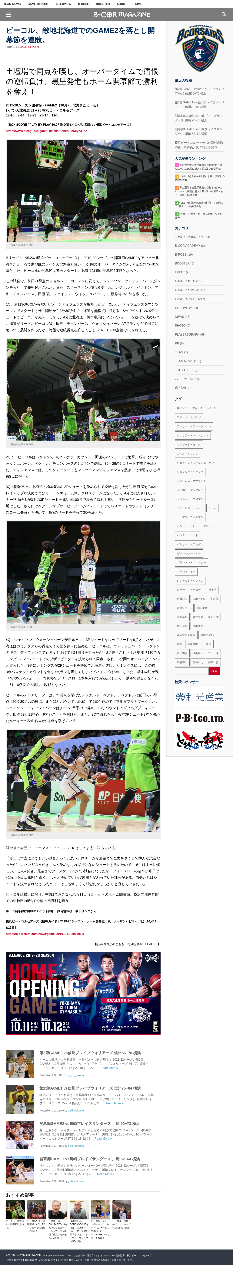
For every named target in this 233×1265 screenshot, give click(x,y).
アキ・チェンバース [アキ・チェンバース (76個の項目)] (204, 408)
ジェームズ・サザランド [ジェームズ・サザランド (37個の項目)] (191, 480)
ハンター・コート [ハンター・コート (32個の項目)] (187, 535)
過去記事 (181, 387)
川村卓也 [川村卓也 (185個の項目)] (182, 616)
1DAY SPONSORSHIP (190, 236)
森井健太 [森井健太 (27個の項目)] (198, 616)
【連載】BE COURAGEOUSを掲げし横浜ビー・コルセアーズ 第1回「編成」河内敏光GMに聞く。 (57, 1229)
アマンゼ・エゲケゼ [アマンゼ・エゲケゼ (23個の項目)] (189, 417)
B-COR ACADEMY (187, 245)
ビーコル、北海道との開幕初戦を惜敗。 (15, 1224)
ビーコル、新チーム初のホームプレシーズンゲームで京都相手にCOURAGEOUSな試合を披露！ (100, 1229)
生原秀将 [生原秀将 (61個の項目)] (192, 644)
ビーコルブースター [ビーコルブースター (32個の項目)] (189, 553)
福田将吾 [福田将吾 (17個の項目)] (182, 653)
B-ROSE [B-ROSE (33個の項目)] (182, 408)
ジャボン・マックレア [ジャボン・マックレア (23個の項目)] (190, 489)
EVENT (180, 272)
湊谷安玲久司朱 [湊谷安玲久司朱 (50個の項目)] (186, 635)
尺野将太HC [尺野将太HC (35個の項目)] (184, 607)
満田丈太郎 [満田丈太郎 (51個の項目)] (207, 635)
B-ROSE (180, 254)
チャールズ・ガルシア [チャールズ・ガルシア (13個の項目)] (190, 508)
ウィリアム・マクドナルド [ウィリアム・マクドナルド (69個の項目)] (193, 435)
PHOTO (180, 325)
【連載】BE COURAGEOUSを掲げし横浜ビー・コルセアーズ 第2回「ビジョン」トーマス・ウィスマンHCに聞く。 (79, 1231)
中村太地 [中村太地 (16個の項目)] (211, 589)
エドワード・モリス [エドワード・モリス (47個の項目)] (189, 444)
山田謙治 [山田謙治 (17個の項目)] (201, 607)
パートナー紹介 (185, 379)
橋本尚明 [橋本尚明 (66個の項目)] (198, 625)
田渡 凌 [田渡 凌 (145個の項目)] (207, 644)
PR (177, 343)
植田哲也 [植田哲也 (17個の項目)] (182, 625)
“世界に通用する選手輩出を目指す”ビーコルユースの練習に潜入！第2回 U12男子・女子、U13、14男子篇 (199, 191)
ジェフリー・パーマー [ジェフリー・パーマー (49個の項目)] (190, 471)
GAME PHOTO (185, 281)
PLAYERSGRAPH (187, 334)
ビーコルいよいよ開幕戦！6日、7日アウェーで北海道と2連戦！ (36, 1226)
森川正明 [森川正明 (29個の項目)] (213, 616)
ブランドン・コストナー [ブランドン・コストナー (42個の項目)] (191, 562)
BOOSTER (182, 263)
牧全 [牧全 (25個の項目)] (179, 644)
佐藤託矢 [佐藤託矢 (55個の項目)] (182, 598)
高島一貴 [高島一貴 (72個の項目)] (213, 662)
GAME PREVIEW (186, 290)
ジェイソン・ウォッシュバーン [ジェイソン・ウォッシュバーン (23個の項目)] (195, 462)
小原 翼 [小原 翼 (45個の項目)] (214, 598)
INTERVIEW (183, 307)
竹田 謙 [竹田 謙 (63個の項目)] (213, 653)
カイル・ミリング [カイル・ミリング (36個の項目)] (187, 453)
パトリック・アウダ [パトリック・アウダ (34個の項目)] (189, 544)
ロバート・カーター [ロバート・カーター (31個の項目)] (189, 589)
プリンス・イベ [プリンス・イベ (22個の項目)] (186, 571)
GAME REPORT (29, 46)
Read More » (109, 1068)
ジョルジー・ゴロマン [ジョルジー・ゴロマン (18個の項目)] (190, 498)
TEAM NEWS (184, 361)
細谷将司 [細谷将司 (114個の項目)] (182, 662)
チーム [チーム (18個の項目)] (212, 508)
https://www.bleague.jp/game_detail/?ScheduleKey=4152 (46, 131)
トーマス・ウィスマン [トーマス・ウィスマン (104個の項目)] (190, 517)
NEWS (179, 316)
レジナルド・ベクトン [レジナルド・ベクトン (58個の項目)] (190, 580)
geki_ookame (77, 1075)
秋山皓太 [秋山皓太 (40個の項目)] (198, 653)
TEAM (179, 352)
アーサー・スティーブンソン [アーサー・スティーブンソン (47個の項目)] (194, 426)
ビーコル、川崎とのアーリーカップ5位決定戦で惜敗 (121, 1224)
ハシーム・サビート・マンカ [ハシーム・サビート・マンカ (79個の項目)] (194, 526)
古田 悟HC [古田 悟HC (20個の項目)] (199, 598)
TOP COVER (184, 370)
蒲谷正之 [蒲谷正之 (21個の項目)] (198, 662)
